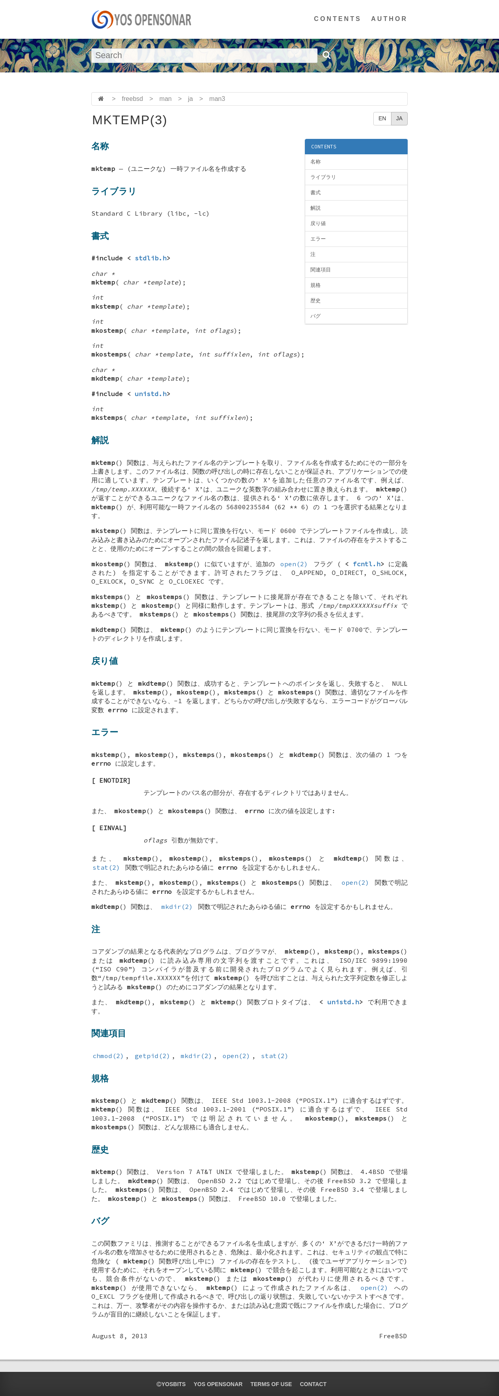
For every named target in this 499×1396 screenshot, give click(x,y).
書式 (315, 192)
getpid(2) (152, 1056)
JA (399, 118)
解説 (315, 208)
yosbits (171, 1384)
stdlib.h (150, 258)
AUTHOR (389, 18)
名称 (315, 161)
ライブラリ (323, 177)
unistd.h (150, 394)
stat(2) (106, 867)
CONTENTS (337, 18)
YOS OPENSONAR (218, 1384)
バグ (315, 316)
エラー (318, 238)
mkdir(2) (177, 906)
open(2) (294, 564)
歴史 (315, 300)
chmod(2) (108, 1056)
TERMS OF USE (271, 1384)
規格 (315, 285)
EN (382, 118)
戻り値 (318, 223)
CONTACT (313, 1384)
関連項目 (320, 269)
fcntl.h (366, 564)
